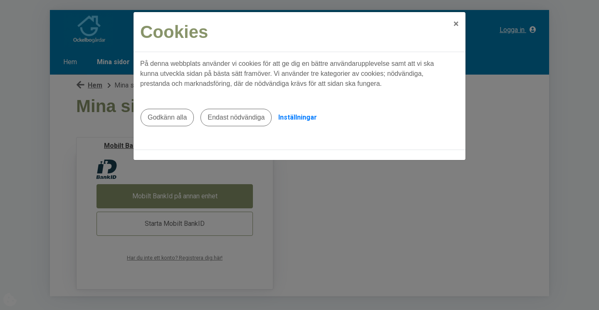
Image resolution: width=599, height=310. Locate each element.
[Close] (456, 23)
